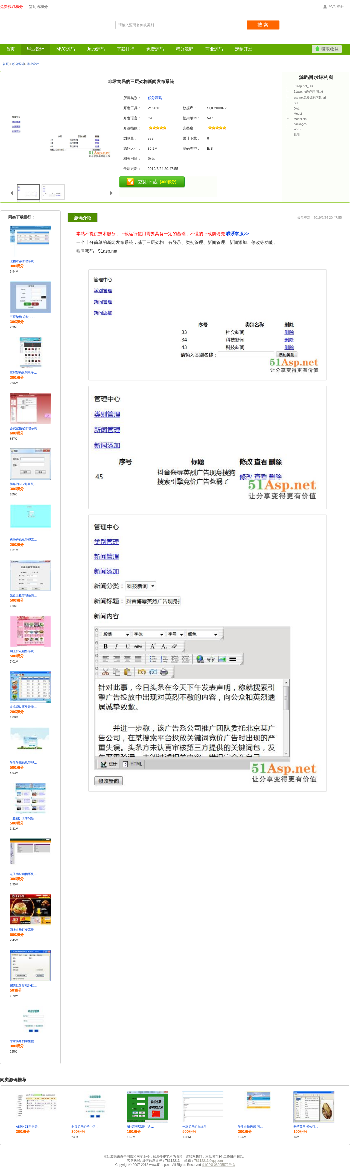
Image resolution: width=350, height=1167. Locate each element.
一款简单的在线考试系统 (196, 1126)
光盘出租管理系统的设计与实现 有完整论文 (23, 595)
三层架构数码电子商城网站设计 (23, 372)
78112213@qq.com (208, 1161)
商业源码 (133, 40)
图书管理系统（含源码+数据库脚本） (140, 1126)
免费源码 (96, 40)
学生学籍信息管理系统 (23, 762)
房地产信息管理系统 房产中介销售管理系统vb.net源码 (23, 539)
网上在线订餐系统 (22, 929)
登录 (332, 6)
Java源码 (59, 40)
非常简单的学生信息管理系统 (23, 1041)
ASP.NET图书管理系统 (29, 1126)
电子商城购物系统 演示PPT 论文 (23, 874)
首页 (6, 40)
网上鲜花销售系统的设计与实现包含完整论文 (23, 651)
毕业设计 (21, 40)
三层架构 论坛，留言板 (23, 316)
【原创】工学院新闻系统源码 (23, 818)
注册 (340, 6)
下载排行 (78, 40)
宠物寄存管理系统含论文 (23, 261)
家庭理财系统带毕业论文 (23, 706)
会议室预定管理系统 (23, 428)
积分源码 (115, 40)
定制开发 (151, 40)
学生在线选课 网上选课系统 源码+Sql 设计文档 (251, 1126)
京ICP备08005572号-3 (218, 1165)
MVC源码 (39, 40)
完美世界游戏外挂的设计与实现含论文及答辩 (23, 985)
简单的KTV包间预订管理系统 (23, 484)
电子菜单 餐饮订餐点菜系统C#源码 (307, 1126)
